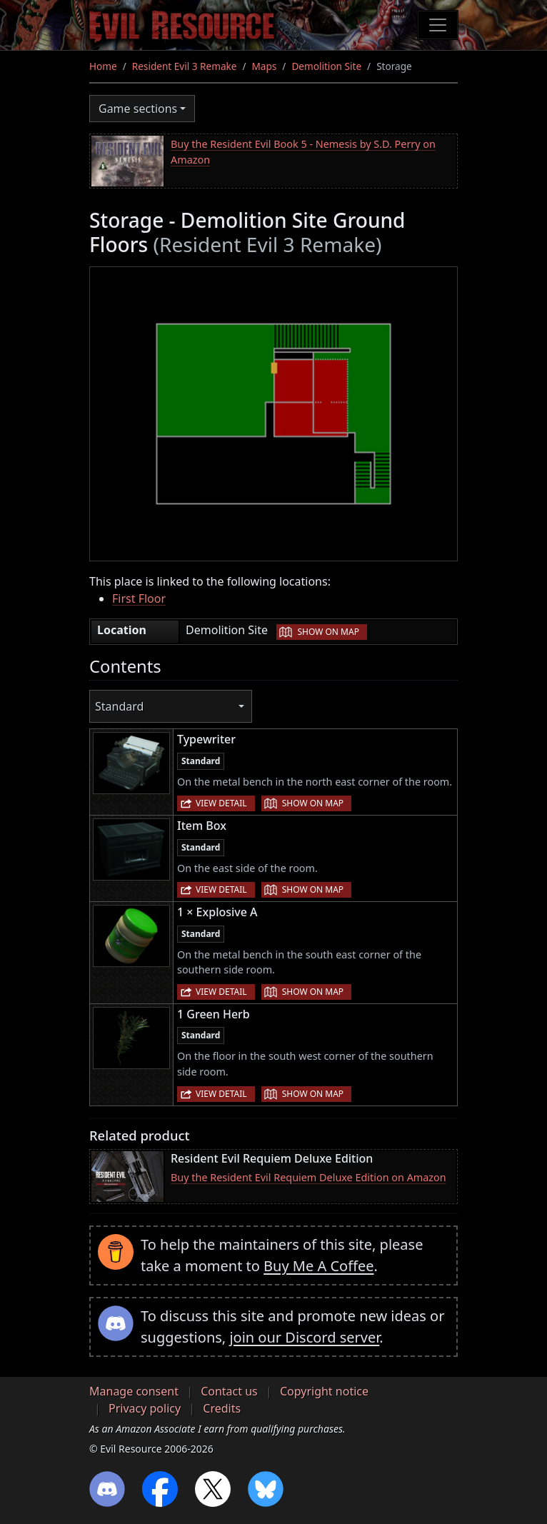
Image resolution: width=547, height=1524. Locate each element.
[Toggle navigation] (438, 25)
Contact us (229, 1391)
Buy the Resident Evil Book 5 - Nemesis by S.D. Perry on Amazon (303, 151)
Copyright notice (324, 1391)
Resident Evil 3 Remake (184, 66)
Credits (222, 1408)
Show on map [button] (327, 632)
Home (103, 66)
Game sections (138, 108)
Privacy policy (145, 1408)
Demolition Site (326, 66)
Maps (264, 66)
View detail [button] (221, 803)
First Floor (139, 598)
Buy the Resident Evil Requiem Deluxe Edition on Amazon (308, 1177)
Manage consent (134, 1391)
